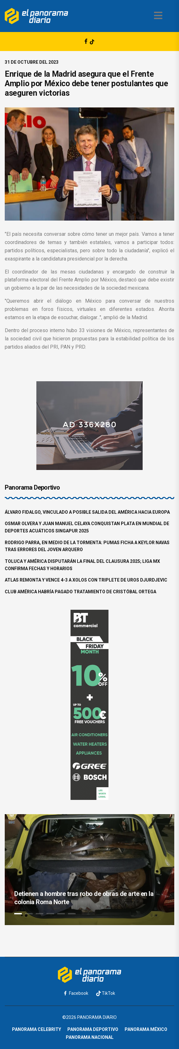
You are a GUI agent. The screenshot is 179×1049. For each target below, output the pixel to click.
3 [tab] (39, 913)
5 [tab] (61, 913)
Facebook (76, 993)
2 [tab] (29, 913)
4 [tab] (50, 913)
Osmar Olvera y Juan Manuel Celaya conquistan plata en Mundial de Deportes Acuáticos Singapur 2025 (87, 527)
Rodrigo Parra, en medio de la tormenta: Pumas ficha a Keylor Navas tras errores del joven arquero (87, 546)
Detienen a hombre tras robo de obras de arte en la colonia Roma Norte (83, 898)
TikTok (105, 993)
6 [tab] (72, 913)
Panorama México (146, 1029)
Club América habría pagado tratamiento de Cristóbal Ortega (80, 591)
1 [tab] (18, 913)
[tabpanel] (89, 869)
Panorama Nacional (90, 1037)
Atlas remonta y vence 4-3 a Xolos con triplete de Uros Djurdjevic (86, 579)
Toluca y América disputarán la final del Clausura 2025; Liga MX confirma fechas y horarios (82, 565)
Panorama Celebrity (36, 1029)
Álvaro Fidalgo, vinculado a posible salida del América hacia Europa (87, 512)
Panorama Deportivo (92, 1029)
